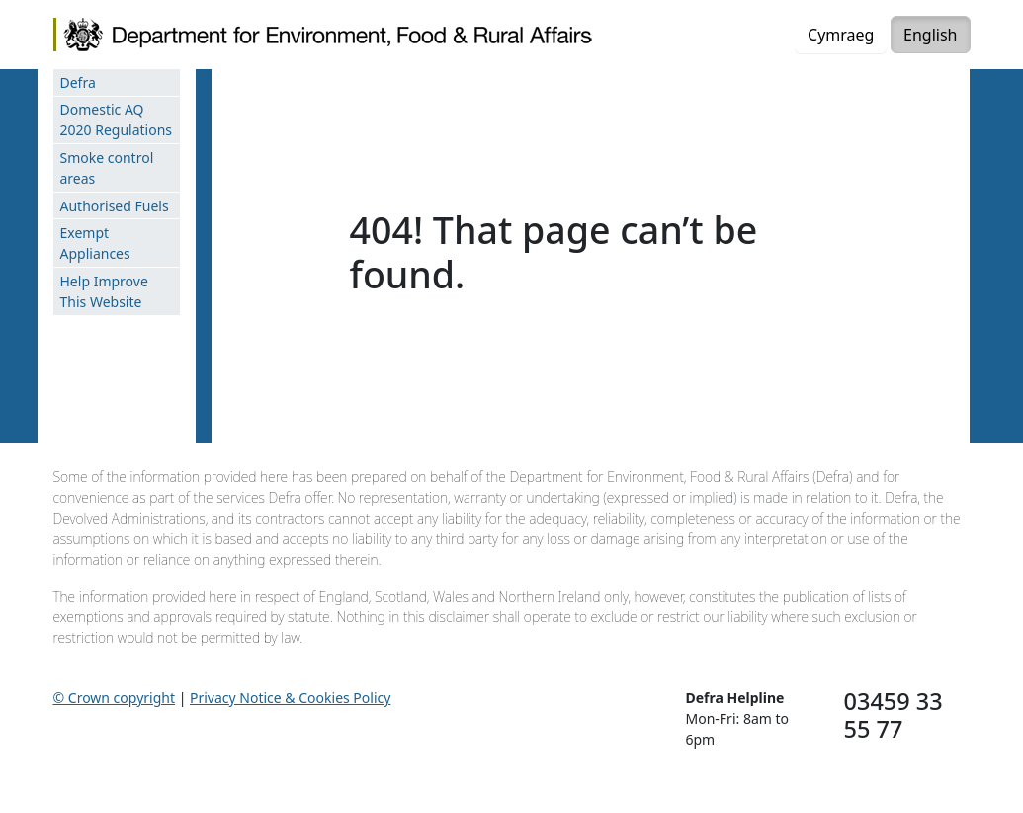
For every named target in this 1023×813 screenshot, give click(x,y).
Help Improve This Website (104, 291)
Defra (78, 82)
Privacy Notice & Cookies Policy (290, 698)
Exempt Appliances (95, 243)
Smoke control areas (107, 168)
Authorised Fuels (114, 206)
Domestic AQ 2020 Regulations (116, 119)
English (930, 34)
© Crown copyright (114, 698)
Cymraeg (841, 34)
